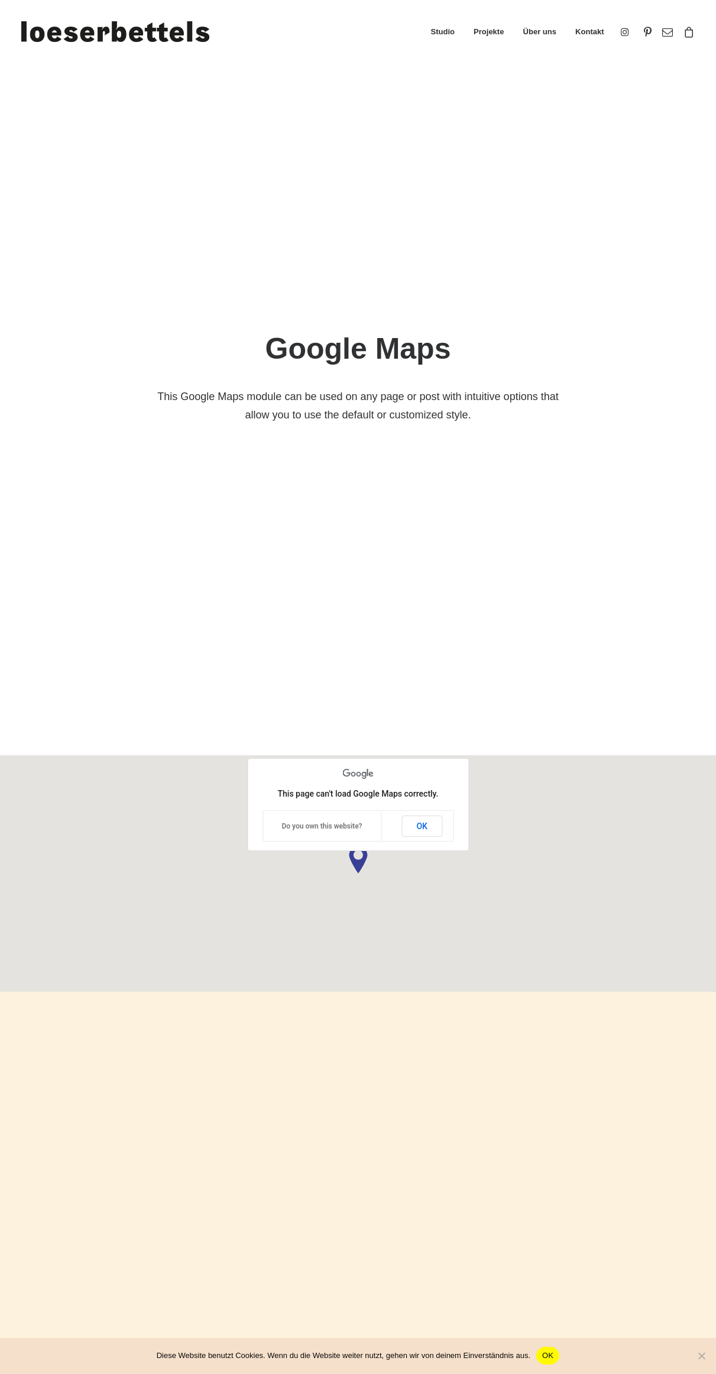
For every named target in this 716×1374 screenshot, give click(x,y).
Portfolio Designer (56, 1209)
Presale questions (420, 1297)
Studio (443, 31)
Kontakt (589, 31)
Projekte (489, 31)
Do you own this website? (321, 305)
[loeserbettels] (115, 31)
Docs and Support (421, 1178)
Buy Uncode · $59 (618, 1044)
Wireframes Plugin (231, 1209)
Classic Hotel (47, 1225)
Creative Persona (55, 1178)
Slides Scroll (219, 1271)
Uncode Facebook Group (607, 1178)
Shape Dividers (225, 1287)
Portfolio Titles (49, 1193)
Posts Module (222, 1225)
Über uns (539, 31)
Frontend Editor (225, 1178)
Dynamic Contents (231, 1255)
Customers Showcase (602, 1237)
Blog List (38, 1240)
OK (421, 305)
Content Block (222, 1240)
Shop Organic (48, 1255)
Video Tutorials (413, 1237)
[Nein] (701, 1356)
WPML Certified (226, 1302)
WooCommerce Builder (241, 1193)
